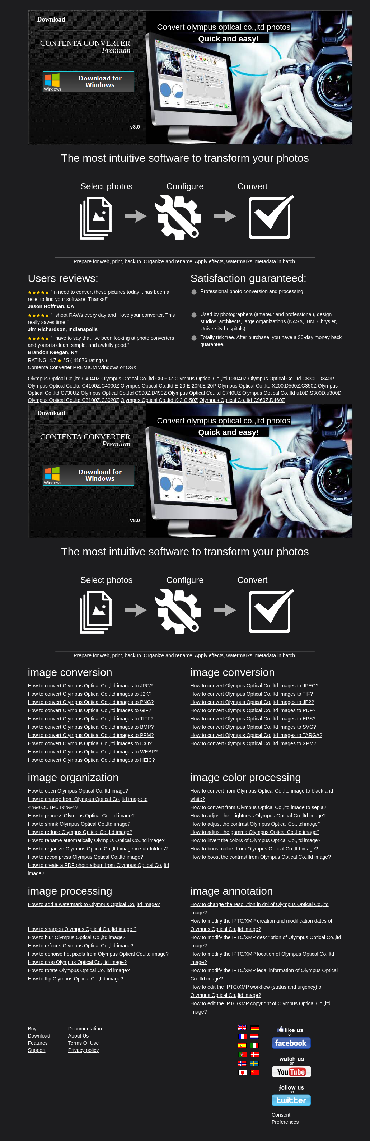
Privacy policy (83, 1050)
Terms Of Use (83, 1043)
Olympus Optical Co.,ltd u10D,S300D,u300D (291, 393)
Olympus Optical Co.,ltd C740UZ (204, 393)
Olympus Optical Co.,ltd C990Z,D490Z (124, 393)
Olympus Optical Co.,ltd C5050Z (137, 378)
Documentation (85, 1028)
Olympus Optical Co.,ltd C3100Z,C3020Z (73, 400)
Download (39, 1036)
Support (37, 1050)
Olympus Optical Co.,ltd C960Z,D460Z (242, 400)
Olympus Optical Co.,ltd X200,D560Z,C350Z (266, 386)
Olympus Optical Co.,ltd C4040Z (64, 378)
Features (38, 1043)
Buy (32, 1028)
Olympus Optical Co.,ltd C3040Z (211, 378)
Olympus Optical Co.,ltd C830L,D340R (291, 378)
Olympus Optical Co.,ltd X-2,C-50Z (159, 400)
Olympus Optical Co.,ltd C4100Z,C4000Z (73, 386)
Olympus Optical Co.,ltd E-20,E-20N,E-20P (168, 386)
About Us (78, 1036)
